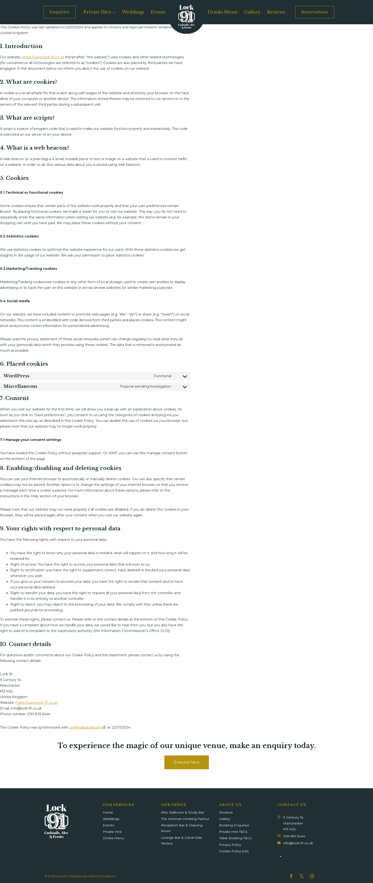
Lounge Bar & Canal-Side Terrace (181, 840)
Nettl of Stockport (102, 876)
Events (158, 12)
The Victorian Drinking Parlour (185, 819)
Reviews (276, 12)
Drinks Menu (222, 12)
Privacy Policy (230, 845)
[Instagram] (312, 876)
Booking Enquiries (234, 825)
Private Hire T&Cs (233, 832)
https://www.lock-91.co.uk (43, 57)
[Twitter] (301, 876)
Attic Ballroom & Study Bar (182, 812)
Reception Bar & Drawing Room (181, 828)
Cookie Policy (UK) (234, 851)
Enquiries (59, 12)
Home (108, 812)
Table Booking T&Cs (235, 838)
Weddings (133, 12)
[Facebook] (290, 876)
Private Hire (112, 832)
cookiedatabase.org (85, 727)
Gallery (252, 12)
